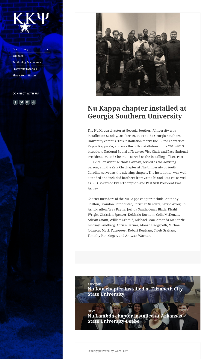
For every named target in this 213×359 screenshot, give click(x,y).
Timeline (18, 55)
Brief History (21, 49)
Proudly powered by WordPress (108, 351)
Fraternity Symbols (25, 69)
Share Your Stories (24, 75)
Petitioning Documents (27, 62)
